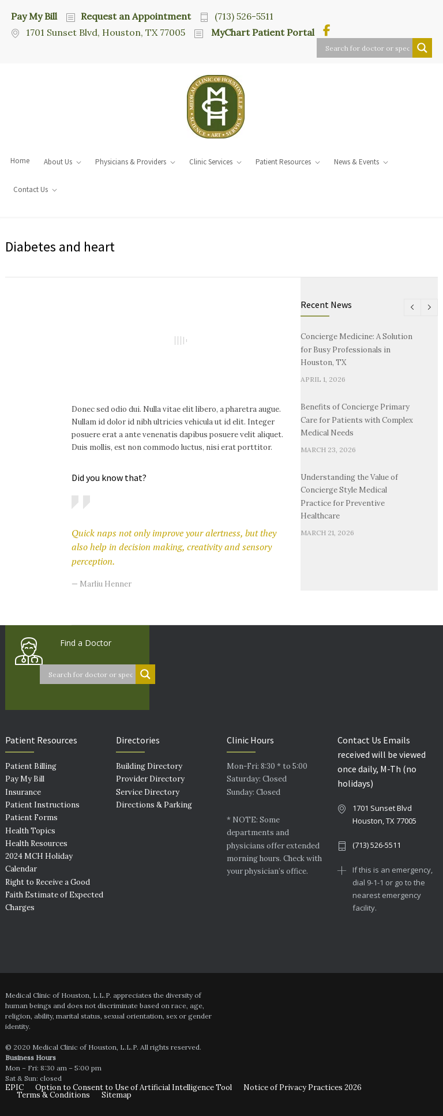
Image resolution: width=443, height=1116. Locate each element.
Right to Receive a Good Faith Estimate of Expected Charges (54, 895)
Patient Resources (283, 162)
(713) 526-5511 (244, 16)
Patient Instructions (42, 805)
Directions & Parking (154, 805)
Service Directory (147, 792)
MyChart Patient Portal (261, 32)
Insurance (23, 792)
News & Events (356, 162)
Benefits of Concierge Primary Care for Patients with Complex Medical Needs (357, 420)
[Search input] (367, 48)
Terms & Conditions (53, 1095)
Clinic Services (210, 162)
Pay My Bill (34, 15)
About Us (58, 162)
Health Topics (30, 831)
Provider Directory (150, 779)
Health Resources (36, 843)
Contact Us (30, 189)
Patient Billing (31, 766)
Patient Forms (31, 817)
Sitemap (117, 1095)
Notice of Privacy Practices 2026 (302, 1087)
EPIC (14, 1087)
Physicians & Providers (130, 162)
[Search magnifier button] (422, 48)
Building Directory (149, 766)
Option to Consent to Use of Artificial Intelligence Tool (133, 1087)
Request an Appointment (136, 16)
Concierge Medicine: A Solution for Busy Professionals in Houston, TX (356, 349)
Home (19, 161)
